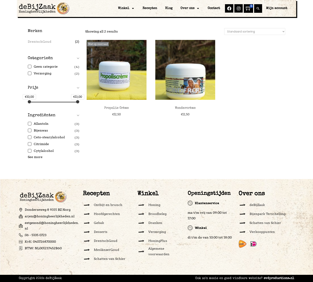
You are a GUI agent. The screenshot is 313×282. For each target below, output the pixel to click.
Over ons (190, 8)
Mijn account (276, 8)
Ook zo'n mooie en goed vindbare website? (244, 278)
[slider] (29, 101)
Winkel (126, 8)
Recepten (150, 8)
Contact (214, 8)
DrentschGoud (39, 42)
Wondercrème (185, 108)
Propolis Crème (116, 108)
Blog (168, 8)
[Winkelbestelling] (254, 31)
